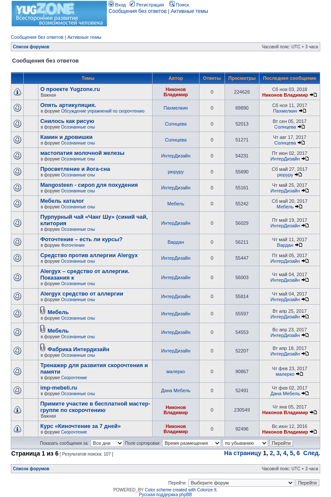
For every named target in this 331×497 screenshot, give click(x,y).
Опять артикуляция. (68, 105)
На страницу (242, 453)
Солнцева (176, 123)
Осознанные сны (78, 127)
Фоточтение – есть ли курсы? (81, 239)
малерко (175, 371)
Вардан (176, 242)
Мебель (175, 203)
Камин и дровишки (66, 137)
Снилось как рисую (67, 121)
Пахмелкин (176, 107)
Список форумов (31, 46)
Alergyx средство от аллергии (81, 293)
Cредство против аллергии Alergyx (88, 255)
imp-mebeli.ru (58, 387)
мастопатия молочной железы (82, 153)
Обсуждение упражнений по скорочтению (102, 111)
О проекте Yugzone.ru (70, 89)
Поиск (179, 4)
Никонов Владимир (176, 92)
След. (311, 453)
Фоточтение (73, 245)
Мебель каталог (62, 201)
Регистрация (147, 4)
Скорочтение (74, 377)
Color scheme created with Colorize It (180, 490)
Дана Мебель (175, 390)
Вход (117, 4)
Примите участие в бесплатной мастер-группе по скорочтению (95, 406)
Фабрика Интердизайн (78, 349)
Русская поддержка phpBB (165, 494)
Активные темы (189, 11)
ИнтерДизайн (175, 155)
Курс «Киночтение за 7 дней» (80, 426)
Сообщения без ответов (137, 11)
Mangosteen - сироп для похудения (88, 185)
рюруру (176, 171)
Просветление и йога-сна (75, 169)
